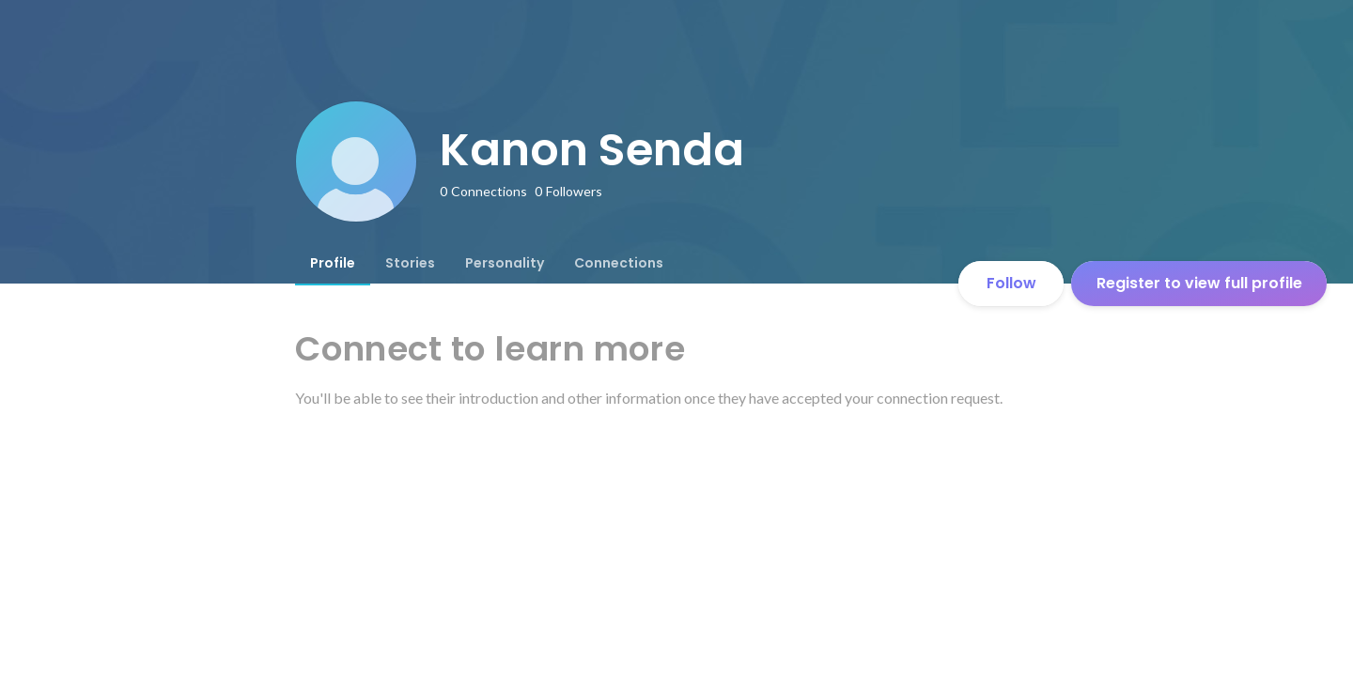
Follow (1011, 283)
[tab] (332, 262)
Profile (332, 263)
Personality (504, 263)
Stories (410, 263)
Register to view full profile (1199, 283)
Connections (618, 263)
